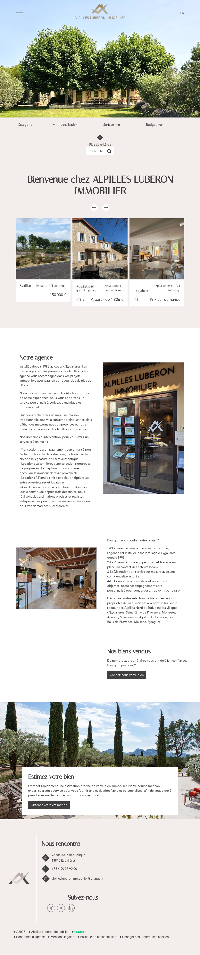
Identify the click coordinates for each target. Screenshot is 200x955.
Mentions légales (62, 937)
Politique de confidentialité (98, 937)
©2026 (20, 931)
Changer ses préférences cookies (145, 937)
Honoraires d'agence (30, 937)
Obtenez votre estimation (49, 805)
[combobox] (36, 124)
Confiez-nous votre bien (127, 675)
